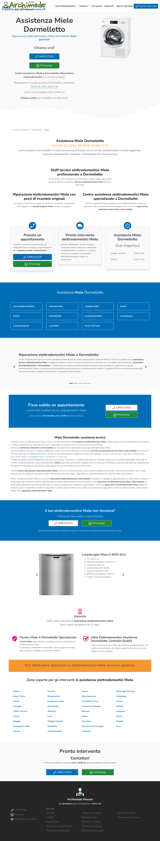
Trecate (16, 731)
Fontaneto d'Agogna (91, 706)
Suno (118, 726)
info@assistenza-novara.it (24, 819)
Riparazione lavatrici (126, 813)
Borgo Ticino (19, 696)
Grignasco (121, 711)
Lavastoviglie (116, 453)
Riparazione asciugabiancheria (59, 826)
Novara (16, 691)
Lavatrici (105, 453)
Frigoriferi (126, 453)
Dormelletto (36, 129)
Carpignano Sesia (56, 701)
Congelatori (50, 456)
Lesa (50, 716)
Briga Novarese (89, 696)
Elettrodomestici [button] (66, 6)
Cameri (16, 701)
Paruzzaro (86, 721)
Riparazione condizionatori (57, 830)
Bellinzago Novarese (125, 691)
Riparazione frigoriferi (91, 821)
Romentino (53, 726)
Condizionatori (138, 453)
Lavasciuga (62, 456)
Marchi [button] (84, 6)
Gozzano (86, 711)
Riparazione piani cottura (128, 817)
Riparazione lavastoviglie (93, 830)
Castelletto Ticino (90, 701)
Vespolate (86, 731)
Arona (85, 691)
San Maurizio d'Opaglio (92, 726)
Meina (85, 716)
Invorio (16, 716)
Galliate (120, 706)
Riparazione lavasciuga (92, 826)
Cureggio (17, 706)
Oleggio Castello (55, 721)
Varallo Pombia (55, 731)
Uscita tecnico (124, 6)
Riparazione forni (89, 817)
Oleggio (16, 721)
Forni (13, 456)
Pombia (119, 721)
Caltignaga (121, 696)
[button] (14, 367)
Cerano (119, 701)
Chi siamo (97, 6)
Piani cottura (21, 456)
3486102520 (44, 56)
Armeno (51, 691)
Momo (119, 716)
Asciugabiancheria (36, 456)
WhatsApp (44, 65)
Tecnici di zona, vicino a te (44, 86)
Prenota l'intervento (145, 6)
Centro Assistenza (20, 129)
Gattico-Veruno (20, 711)
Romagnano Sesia (21, 726)
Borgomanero (54, 696)
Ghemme (52, 711)
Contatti (109, 6)
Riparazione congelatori (92, 813)
